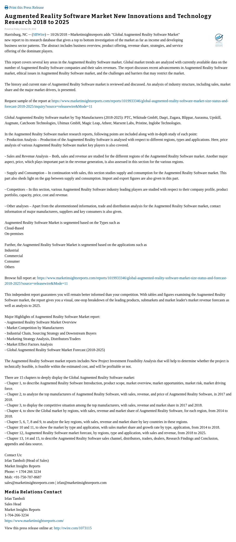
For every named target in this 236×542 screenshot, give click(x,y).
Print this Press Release (24, 7)
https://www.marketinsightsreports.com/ (34, 521)
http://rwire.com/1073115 (72, 528)
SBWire (39, 34)
